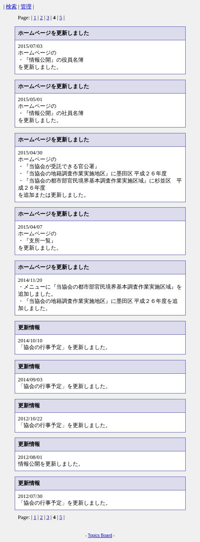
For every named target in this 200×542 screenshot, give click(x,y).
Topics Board (100, 535)
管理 (26, 7)
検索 (11, 7)
